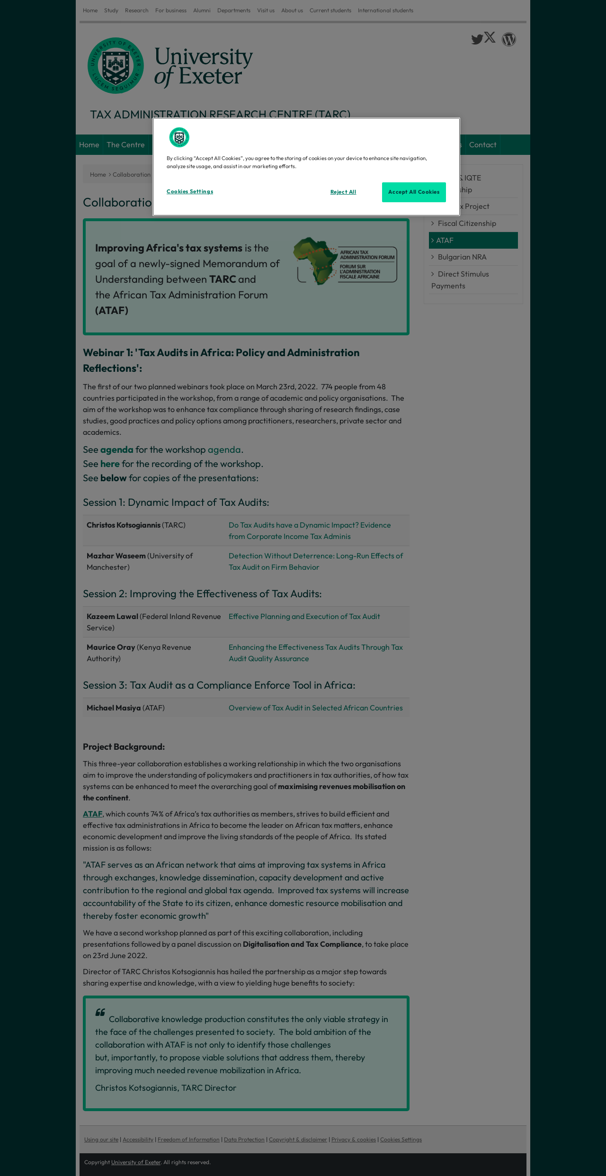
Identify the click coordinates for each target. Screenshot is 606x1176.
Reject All (343, 192)
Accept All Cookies (413, 192)
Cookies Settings (190, 191)
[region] (306, 166)
